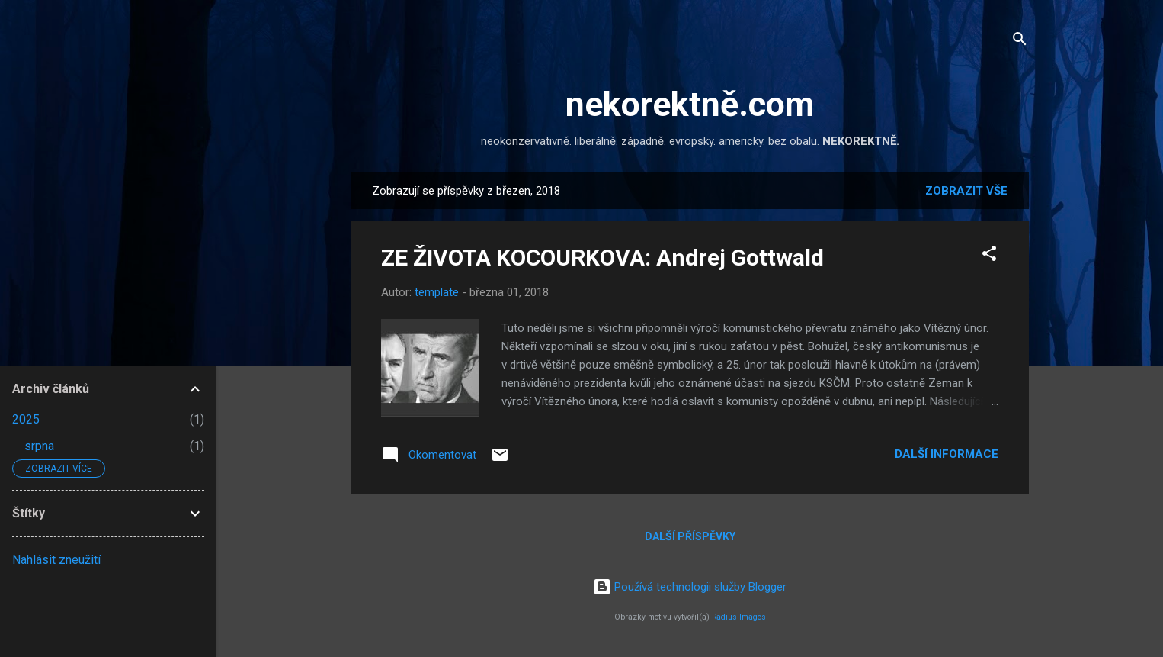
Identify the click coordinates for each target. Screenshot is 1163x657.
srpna (39, 446)
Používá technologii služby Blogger (690, 587)
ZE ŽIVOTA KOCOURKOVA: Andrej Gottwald (602, 257)
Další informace (946, 454)
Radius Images (739, 617)
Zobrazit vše (966, 191)
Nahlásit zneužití (56, 559)
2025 (26, 419)
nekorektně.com (689, 104)
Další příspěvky (690, 536)
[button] (989, 256)
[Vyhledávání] (1020, 41)
